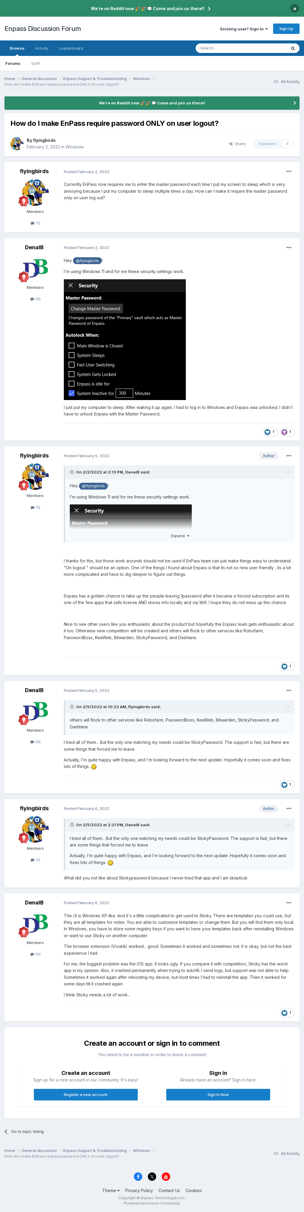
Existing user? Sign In (244, 28)
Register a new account (85, 1094)
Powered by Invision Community (152, 1203)
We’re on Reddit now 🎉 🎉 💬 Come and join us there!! (147, 8)
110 (35, 299)
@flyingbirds (87, 260)
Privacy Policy (139, 1190)
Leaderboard (71, 48)
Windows (75, 146)
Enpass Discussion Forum (42, 28)
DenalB (34, 247)
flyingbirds (44, 140)
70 (35, 223)
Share (237, 143)
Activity (41, 48)
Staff (35, 63)
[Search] (226, 48)
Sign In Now (218, 1094)
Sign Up (286, 28)
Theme (111, 1190)
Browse (17, 51)
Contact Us (169, 1190)
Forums (12, 63)
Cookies (194, 1190)
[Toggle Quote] (72, 472)
